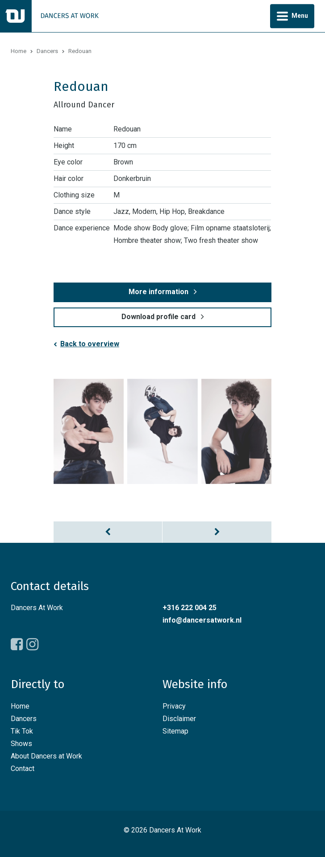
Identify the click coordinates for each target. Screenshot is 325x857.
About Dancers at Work (46, 756)
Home (18, 51)
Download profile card (158, 316)
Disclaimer (179, 718)
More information (158, 291)
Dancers (47, 51)
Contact (22, 768)
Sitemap (175, 731)
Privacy (174, 706)
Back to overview (89, 344)
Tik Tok (22, 731)
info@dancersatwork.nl (202, 620)
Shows (21, 743)
